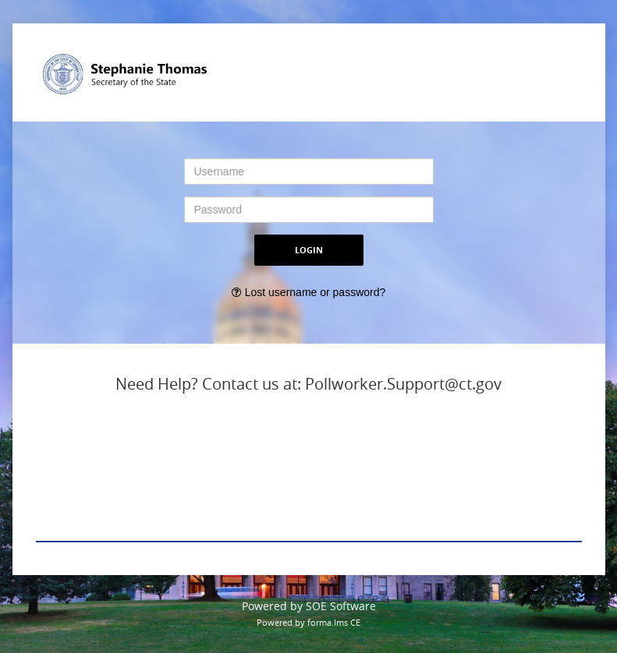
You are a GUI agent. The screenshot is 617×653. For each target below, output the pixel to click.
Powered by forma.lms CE (308, 622)
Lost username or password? (315, 292)
